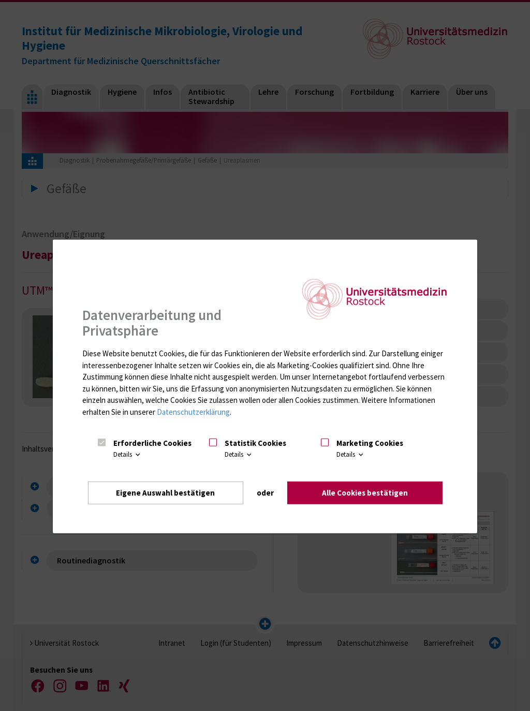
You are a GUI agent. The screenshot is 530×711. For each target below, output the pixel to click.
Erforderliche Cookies (152, 442)
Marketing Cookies (369, 442)
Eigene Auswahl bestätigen (165, 492)
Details (127, 454)
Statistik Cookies (255, 442)
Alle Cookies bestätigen (365, 492)
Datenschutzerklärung (193, 411)
